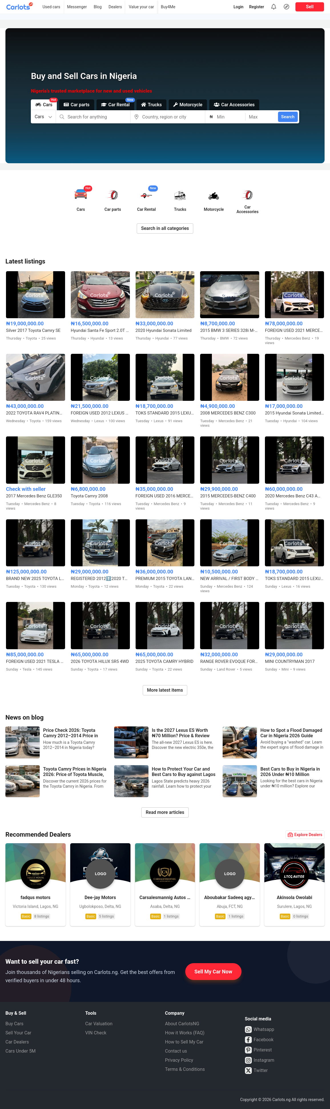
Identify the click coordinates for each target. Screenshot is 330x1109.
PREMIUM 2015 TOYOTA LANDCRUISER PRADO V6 (165, 578)
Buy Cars (14, 1023)
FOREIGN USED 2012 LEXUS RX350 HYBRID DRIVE (100, 413)
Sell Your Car (18, 1033)
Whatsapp (259, 1029)
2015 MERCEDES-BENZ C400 (227, 496)
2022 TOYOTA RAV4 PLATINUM (35, 413)
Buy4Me (168, 7)
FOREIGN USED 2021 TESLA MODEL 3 (35, 661)
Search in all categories (165, 228)
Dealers (115, 7)
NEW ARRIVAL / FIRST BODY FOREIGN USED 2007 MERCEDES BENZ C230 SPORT (229, 578)
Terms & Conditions (185, 1069)
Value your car (141, 7)
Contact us (176, 1051)
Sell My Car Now (213, 972)
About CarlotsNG (182, 1023)
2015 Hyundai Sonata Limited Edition (294, 413)
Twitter (256, 1070)
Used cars (51, 7)
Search (288, 116)
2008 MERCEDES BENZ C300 (227, 413)
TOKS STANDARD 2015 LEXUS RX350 (165, 413)
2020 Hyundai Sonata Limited (164, 330)
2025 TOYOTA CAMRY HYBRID (165, 661)
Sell (310, 6)
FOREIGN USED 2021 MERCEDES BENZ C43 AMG (294, 330)
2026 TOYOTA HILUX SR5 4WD (100, 661)
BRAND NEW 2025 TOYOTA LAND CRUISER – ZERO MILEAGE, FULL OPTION (35, 578)
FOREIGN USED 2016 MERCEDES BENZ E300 (165, 496)
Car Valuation (99, 1023)
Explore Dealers (305, 834)
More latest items (165, 690)
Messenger (77, 7)
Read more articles (165, 812)
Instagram (259, 1060)
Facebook (259, 1039)
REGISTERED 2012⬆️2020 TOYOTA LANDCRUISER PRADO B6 (100, 578)
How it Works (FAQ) (184, 1033)
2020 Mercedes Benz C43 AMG (294, 496)
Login (239, 7)
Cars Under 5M (20, 1051)
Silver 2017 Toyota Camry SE (33, 330)
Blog (98, 7)
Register (256, 7)
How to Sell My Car (184, 1042)
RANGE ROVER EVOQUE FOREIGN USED (229, 661)
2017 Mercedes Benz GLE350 (34, 496)
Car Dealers (17, 1042)
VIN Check (95, 1033)
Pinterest (258, 1050)
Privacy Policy (179, 1060)
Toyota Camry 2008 (89, 496)
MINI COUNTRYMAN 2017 (290, 661)
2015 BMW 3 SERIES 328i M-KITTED (229, 330)
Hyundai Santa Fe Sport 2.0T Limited (100, 330)
